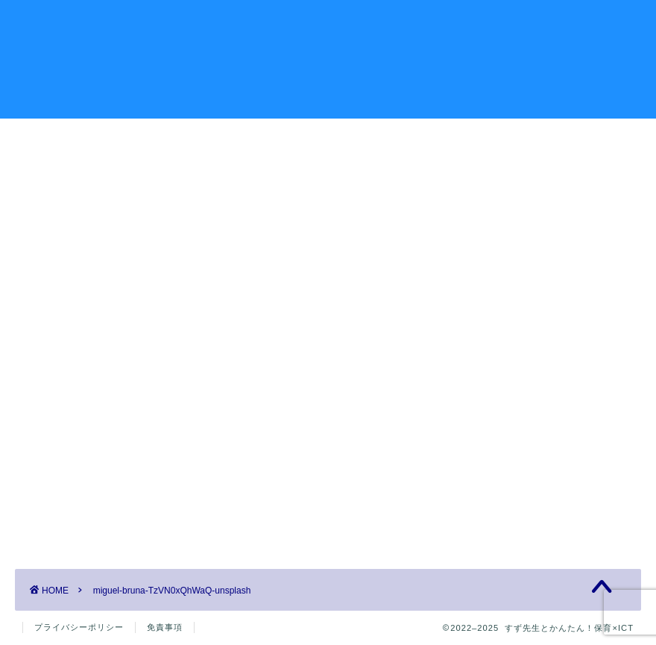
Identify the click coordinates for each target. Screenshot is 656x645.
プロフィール (252, 23)
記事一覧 (170, 23)
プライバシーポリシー (518, 266)
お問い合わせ (499, 23)
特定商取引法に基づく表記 (530, 313)
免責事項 (165, 627)
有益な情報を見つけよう (375, 23)
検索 (470, 160)
